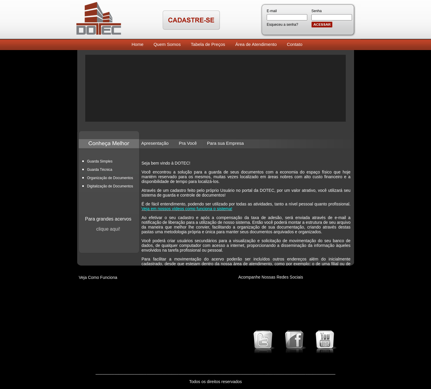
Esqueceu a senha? (282, 24)
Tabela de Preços (208, 44)
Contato (295, 44)
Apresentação (155, 143)
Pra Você (188, 143)
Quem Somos (167, 44)
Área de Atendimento (256, 44)
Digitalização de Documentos (110, 186)
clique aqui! (108, 229)
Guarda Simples (99, 161)
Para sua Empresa (225, 143)
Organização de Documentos (110, 178)
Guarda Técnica (99, 170)
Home (138, 44)
